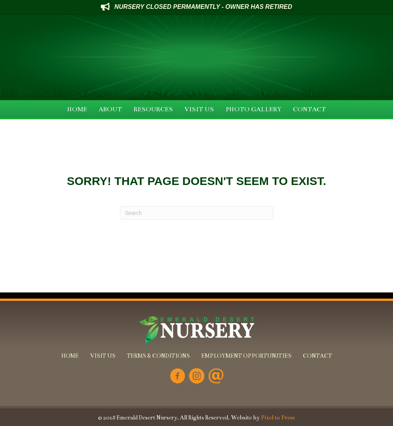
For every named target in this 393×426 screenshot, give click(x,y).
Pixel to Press (278, 417)
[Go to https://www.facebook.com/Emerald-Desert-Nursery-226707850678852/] (177, 376)
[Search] (196, 213)
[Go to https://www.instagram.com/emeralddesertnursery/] (196, 376)
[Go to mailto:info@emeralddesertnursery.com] (216, 376)
